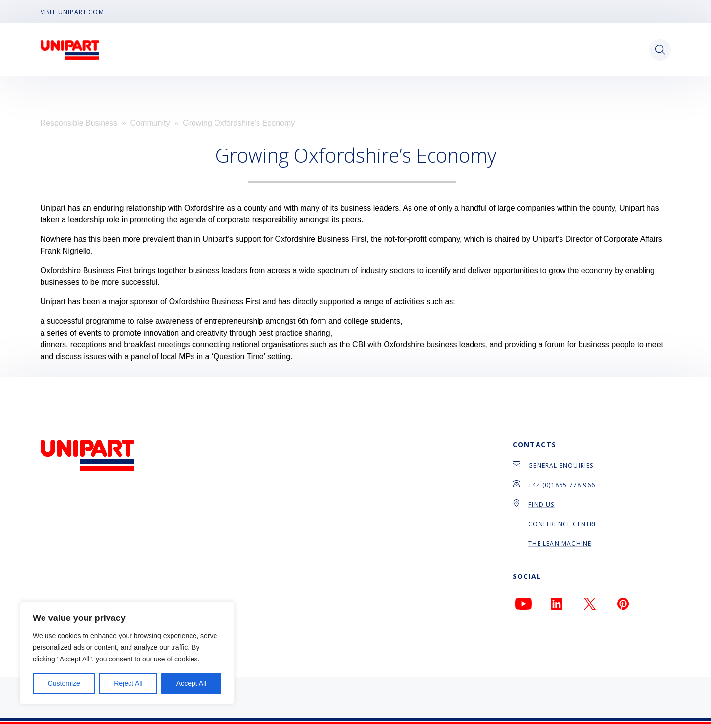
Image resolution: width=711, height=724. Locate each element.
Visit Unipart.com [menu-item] (72, 12)
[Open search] (660, 50)
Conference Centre (562, 524)
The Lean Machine (559, 543)
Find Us (541, 504)
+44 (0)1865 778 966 (561, 485)
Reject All (128, 683)
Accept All (191, 683)
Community (150, 123)
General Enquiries (560, 465)
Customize (64, 683)
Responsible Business (79, 123)
